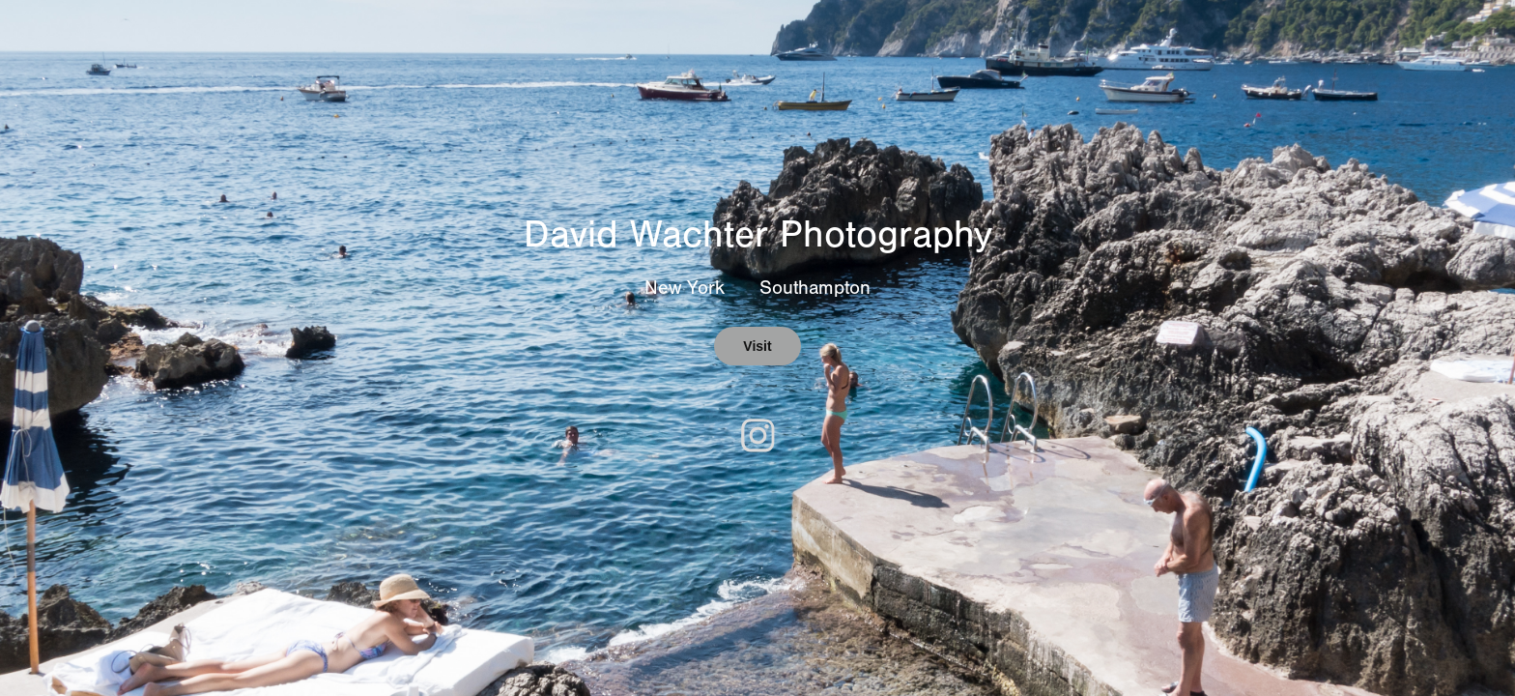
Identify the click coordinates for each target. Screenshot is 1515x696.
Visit (757, 346)
